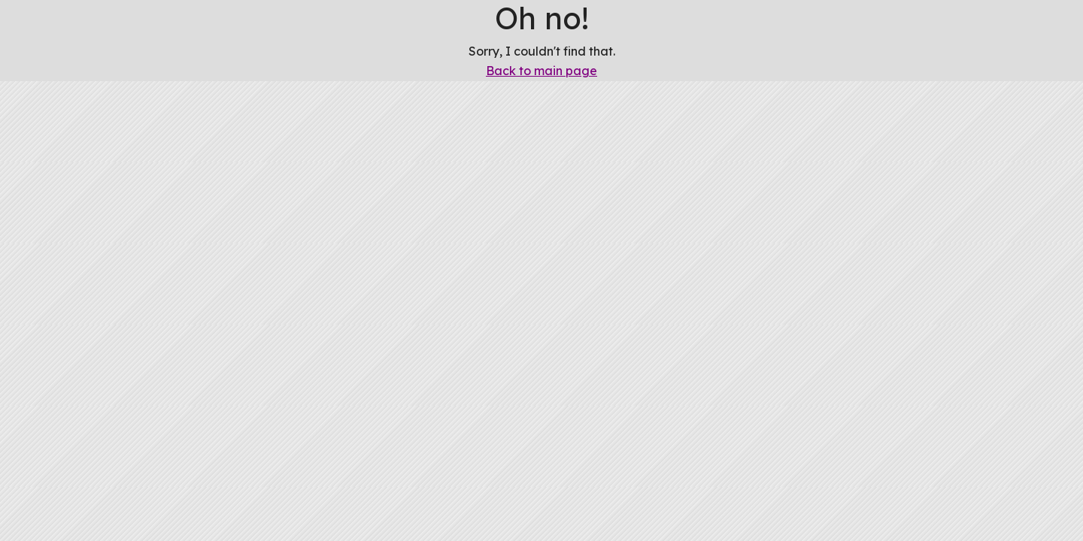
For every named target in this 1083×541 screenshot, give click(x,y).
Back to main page (541, 70)
